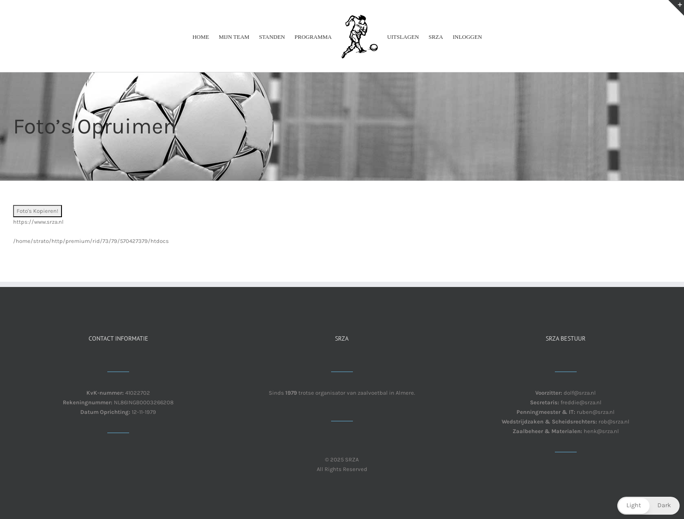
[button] (648, 506)
